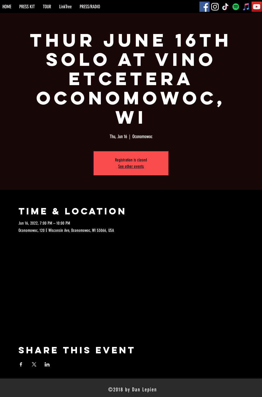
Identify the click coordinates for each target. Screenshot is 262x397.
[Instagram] (215, 7)
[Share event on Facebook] (21, 364)
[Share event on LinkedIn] (47, 364)
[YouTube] (257, 7)
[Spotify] (236, 7)
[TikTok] (225, 7)
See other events (131, 166)
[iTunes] (246, 7)
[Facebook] (204, 7)
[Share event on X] (34, 364)
